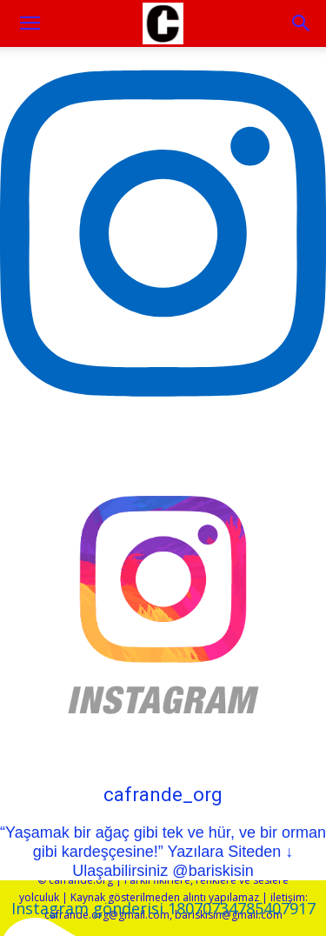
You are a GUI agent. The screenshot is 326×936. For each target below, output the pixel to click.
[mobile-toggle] (29, 23)
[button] (301, 23)
